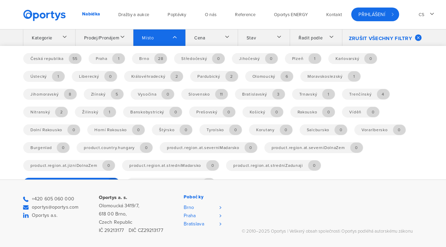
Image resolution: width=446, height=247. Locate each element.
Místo (148, 38)
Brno (189, 207)
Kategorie (42, 38)
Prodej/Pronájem (102, 38)
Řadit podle (311, 38)
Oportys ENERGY (291, 14)
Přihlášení (371, 14)
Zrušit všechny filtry (385, 37)
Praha (190, 216)
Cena (200, 38)
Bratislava (194, 224)
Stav (251, 38)
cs (422, 14)
